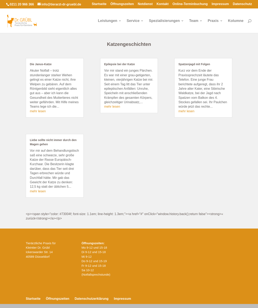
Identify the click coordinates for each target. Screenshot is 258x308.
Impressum (220, 4)
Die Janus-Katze (41, 64)
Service (133, 21)
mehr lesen (38, 111)
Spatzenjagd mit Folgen (194, 64)
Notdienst (145, 4)
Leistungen (107, 21)
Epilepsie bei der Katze (119, 64)
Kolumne (235, 21)
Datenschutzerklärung (91, 298)
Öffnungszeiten (122, 4)
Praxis (213, 21)
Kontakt (163, 4)
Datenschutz (242, 4)
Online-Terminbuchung (190, 4)
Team (193, 21)
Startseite (99, 4)
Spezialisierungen (164, 21)
